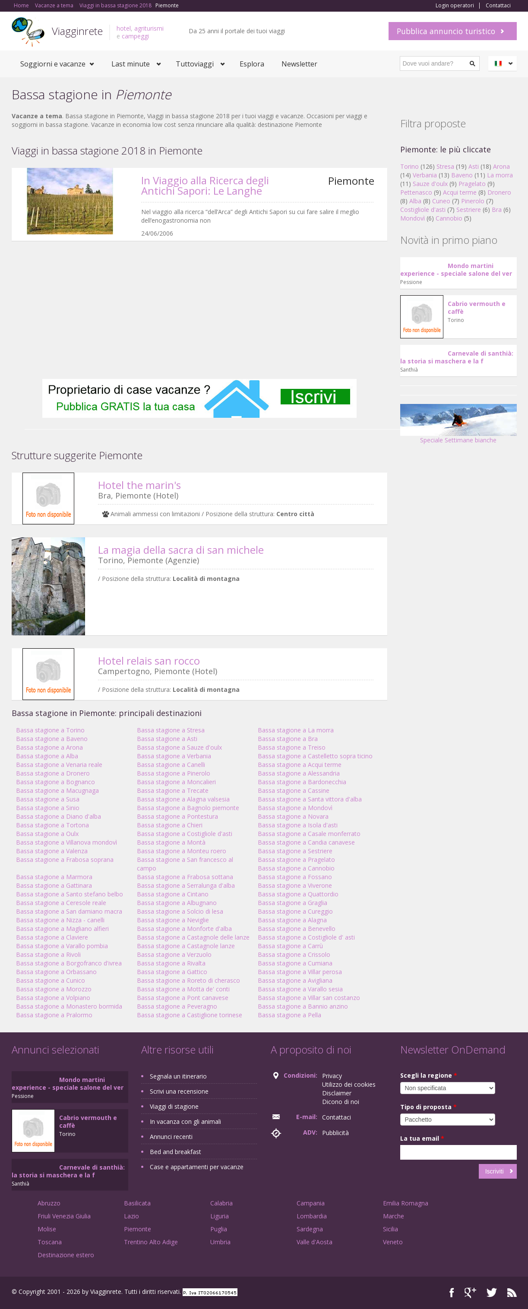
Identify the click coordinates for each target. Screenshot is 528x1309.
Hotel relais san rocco (149, 660)
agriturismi (149, 28)
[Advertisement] (199, 309)
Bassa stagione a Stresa (171, 730)
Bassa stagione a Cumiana (295, 963)
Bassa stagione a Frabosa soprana (65, 859)
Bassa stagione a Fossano (295, 877)
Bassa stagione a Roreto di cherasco (188, 980)
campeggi (135, 36)
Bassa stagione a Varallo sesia (300, 989)
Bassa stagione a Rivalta (171, 963)
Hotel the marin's (139, 485)
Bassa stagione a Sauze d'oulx (179, 747)
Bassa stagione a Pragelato (296, 859)
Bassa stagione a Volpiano (53, 998)
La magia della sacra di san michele (181, 550)
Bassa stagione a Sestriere (295, 851)
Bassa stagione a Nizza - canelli (60, 920)
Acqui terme (460, 192)
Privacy (332, 1076)
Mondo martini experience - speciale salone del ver (456, 270)
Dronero (499, 192)
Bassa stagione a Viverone (295, 885)
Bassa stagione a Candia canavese (306, 842)
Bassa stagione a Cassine (293, 790)
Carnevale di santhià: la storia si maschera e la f (456, 357)
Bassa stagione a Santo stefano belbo (69, 894)
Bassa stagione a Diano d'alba (58, 816)
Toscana (50, 1242)
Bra (497, 209)
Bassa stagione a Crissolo (294, 954)
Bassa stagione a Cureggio (295, 911)
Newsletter (299, 64)
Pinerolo (472, 201)
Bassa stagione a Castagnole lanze (186, 946)
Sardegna (310, 1229)
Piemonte (137, 1229)
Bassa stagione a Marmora (54, 877)
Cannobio (449, 218)
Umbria (220, 1242)
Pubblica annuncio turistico (446, 31)
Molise (47, 1229)
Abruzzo (49, 1203)
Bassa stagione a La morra (296, 730)
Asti (473, 166)
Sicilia (390, 1229)
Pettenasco (416, 192)
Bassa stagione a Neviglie (173, 920)
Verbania (425, 175)
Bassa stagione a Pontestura (177, 816)
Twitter (492, 1292)
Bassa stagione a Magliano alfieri (62, 928)
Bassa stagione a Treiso (292, 747)
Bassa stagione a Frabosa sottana (185, 877)
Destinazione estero (66, 1255)
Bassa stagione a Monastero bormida (69, 1006)
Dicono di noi (340, 1102)
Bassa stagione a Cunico (50, 980)
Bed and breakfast (175, 1152)
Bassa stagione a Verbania (174, 756)
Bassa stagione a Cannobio (296, 868)
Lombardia (312, 1216)
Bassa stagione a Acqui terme (299, 764)
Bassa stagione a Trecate (173, 790)
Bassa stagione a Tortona (52, 825)
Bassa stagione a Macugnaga (57, 790)
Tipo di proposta (428, 1107)
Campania (311, 1203)
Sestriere (468, 209)
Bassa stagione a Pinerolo (173, 773)
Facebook (451, 1292)
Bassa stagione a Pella (289, 1015)
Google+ (470, 1292)
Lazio (131, 1216)
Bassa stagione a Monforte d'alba (184, 928)
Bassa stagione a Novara (293, 816)
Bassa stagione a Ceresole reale (61, 903)
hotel (124, 28)
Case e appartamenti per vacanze (196, 1167)
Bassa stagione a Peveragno (177, 1006)
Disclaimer (336, 1093)
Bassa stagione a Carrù (290, 946)
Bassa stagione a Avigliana (295, 980)
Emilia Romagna (405, 1203)
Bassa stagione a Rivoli (48, 954)
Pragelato (472, 184)
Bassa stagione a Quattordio (298, 894)
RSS (512, 1292)
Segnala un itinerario (178, 1076)
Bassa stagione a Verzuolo (174, 954)
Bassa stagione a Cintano (173, 894)
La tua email (422, 1138)
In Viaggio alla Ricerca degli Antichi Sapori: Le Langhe (205, 185)
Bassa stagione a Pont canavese (182, 998)
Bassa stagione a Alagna (292, 920)
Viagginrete (77, 31)
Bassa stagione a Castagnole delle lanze (193, 937)
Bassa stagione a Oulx (47, 834)
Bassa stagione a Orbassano (56, 972)
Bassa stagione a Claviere (52, 937)
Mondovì (412, 218)
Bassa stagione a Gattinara (54, 885)
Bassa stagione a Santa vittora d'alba (310, 799)
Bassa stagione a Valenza (52, 851)
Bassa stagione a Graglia (292, 903)
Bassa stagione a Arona (49, 747)
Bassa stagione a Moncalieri (176, 782)
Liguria (219, 1216)
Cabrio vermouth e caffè (477, 307)
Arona (501, 166)
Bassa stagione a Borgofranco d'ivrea (69, 963)
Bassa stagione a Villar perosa (300, 972)
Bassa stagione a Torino (50, 730)
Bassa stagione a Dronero (53, 773)
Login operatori (455, 6)
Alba (415, 201)
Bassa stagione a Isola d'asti (298, 825)
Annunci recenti (171, 1136)
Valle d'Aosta (314, 1242)
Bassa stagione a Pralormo (54, 1015)
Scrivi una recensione (179, 1091)
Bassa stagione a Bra (288, 739)
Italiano (504, 63)
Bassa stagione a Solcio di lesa (180, 911)
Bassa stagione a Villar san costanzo (309, 998)
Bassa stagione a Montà (171, 842)
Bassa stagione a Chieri (169, 825)
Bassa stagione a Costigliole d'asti (184, 834)
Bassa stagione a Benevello (296, 928)
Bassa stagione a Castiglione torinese (189, 1015)
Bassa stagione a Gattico (172, 972)
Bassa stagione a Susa (47, 799)
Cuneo (441, 201)
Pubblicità (335, 1133)
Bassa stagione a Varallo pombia (62, 946)
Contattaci (498, 6)
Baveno (462, 175)
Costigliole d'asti (423, 209)
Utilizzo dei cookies (349, 1084)
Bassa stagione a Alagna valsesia (183, 799)
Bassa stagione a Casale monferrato (309, 834)
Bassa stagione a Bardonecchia (302, 782)
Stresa (445, 166)
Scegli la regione (428, 1075)
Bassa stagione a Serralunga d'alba (186, 885)
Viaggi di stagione (174, 1106)
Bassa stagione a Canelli (171, 764)
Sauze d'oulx (430, 184)
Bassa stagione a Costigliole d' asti (306, 937)
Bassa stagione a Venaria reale (59, 764)
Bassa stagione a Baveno (52, 739)
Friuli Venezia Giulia (64, 1216)
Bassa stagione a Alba (47, 756)
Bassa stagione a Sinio (47, 808)
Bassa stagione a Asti (167, 739)
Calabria (221, 1203)
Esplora (252, 64)
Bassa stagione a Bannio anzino (303, 1006)
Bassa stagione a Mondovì (295, 808)
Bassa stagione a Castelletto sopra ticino (315, 756)
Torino (409, 166)
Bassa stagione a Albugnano (177, 903)
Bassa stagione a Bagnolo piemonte (188, 808)
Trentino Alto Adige (151, 1242)
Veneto (393, 1242)
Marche (393, 1216)
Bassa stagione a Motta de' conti (183, 989)
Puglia (218, 1229)
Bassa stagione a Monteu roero (181, 851)
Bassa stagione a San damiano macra (69, 911)
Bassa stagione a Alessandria (299, 773)
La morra (500, 175)
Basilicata (137, 1203)
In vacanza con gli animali (185, 1121)
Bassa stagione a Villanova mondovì (66, 842)
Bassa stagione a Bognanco (55, 782)
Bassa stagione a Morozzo (54, 989)
